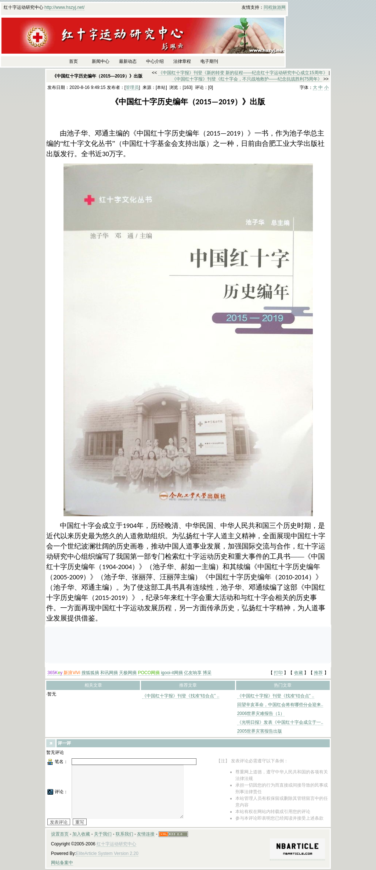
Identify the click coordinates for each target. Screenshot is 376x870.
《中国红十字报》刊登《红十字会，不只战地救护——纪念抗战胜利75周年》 (247, 79)
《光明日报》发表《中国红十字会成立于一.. (280, 722)
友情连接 (146, 834)
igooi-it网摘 (171, 672)
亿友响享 (193, 672)
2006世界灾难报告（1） (261, 713)
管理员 (132, 87)
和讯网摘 (109, 672)
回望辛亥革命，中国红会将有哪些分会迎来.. (280, 704)
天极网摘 (128, 672)
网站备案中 (62, 862)
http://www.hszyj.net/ (64, 7)
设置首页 (60, 834)
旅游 (276, 7)
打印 (278, 672)
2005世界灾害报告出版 (259, 731)
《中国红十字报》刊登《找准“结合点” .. (180, 695)
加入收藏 (81, 834)
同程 (268, 7)
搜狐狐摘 (90, 672)
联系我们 (124, 834)
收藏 (298, 672)
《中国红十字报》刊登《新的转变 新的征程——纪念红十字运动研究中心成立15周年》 (243, 72)
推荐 (318, 672)
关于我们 (103, 834)
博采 (207, 672)
